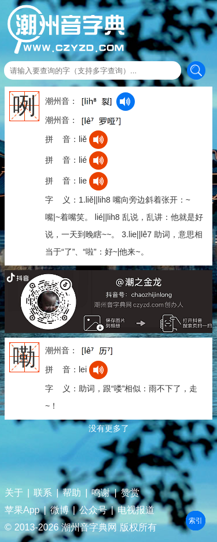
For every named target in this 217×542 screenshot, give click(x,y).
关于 (14, 493)
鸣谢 (100, 493)
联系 (43, 493)
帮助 (71, 493)
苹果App (22, 510)
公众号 (93, 510)
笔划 (196, 520)
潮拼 (196, 520)
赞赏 (130, 493)
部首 (196, 520)
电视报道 (136, 510)
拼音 (196, 520)
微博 (59, 510)
